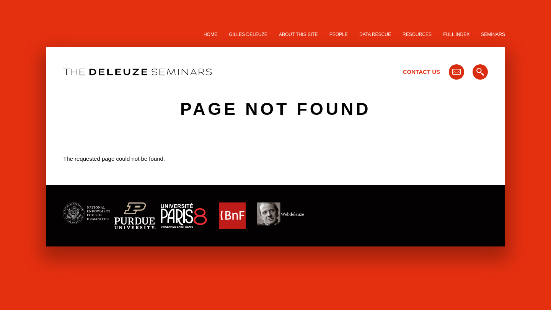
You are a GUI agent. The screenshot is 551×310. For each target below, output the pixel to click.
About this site (298, 34)
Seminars (493, 34)
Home (210, 34)
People (338, 34)
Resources (417, 34)
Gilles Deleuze (248, 34)
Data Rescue (375, 34)
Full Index (456, 34)
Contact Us (421, 72)
